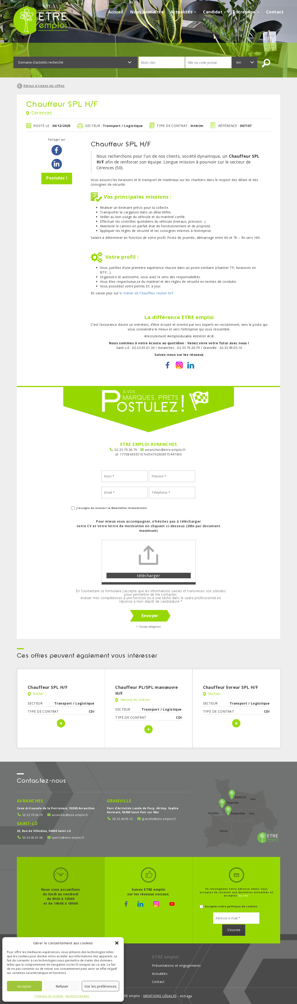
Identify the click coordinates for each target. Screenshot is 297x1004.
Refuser (62, 986)
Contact (275, 12)
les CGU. (243, 895)
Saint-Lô (27, 823)
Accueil (115, 12)
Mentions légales (77, 996)
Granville (119, 801)
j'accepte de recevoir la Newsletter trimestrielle (109, 508)
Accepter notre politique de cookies (228, 906)
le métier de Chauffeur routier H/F (146, 293)
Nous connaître (147, 12)
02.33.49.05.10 (122, 819)
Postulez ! (56, 178)
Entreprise (246, 12)
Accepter (24, 986)
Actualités (183, 12)
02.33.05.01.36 (32, 838)
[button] (117, 943)
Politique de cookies (49, 996)
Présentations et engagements (176, 965)
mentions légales (160, 996)
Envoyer (149, 615)
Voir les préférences (100, 986)
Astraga (186, 996)
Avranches (30, 801)
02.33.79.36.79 (126, 449)
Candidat (214, 12)
